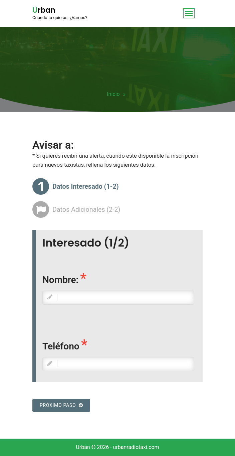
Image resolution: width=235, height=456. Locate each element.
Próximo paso (61, 405)
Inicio (113, 94)
